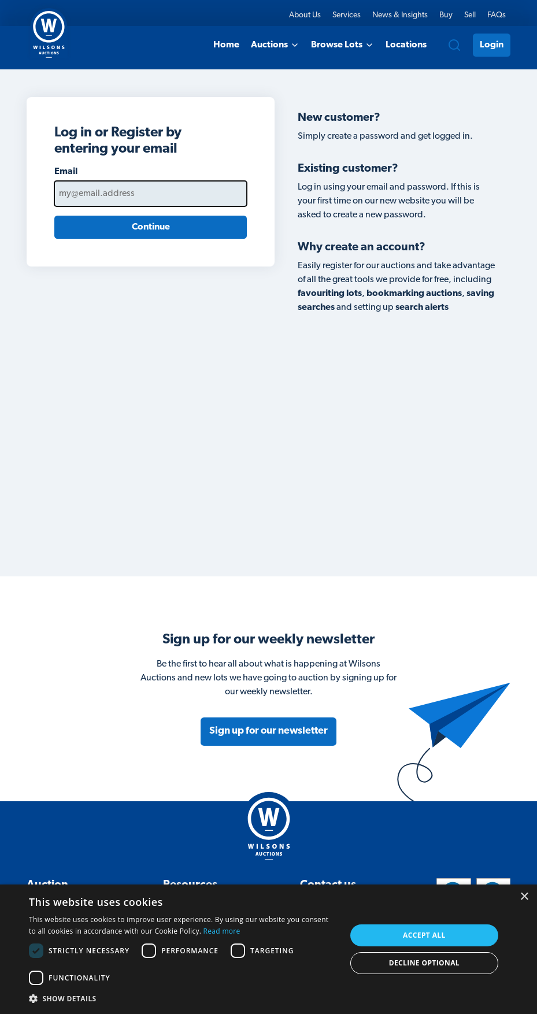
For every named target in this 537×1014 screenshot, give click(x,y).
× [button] (524, 897)
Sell (470, 15)
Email (65, 171)
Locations (406, 45)
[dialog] (268, 949)
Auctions (275, 45)
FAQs (496, 15)
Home (226, 45)
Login (491, 45)
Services (346, 15)
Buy (446, 15)
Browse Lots (342, 45)
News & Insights (400, 15)
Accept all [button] (424, 935)
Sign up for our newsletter (268, 731)
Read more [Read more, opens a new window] (221, 931)
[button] (182, 998)
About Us (305, 15)
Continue (151, 227)
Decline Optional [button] (424, 963)
